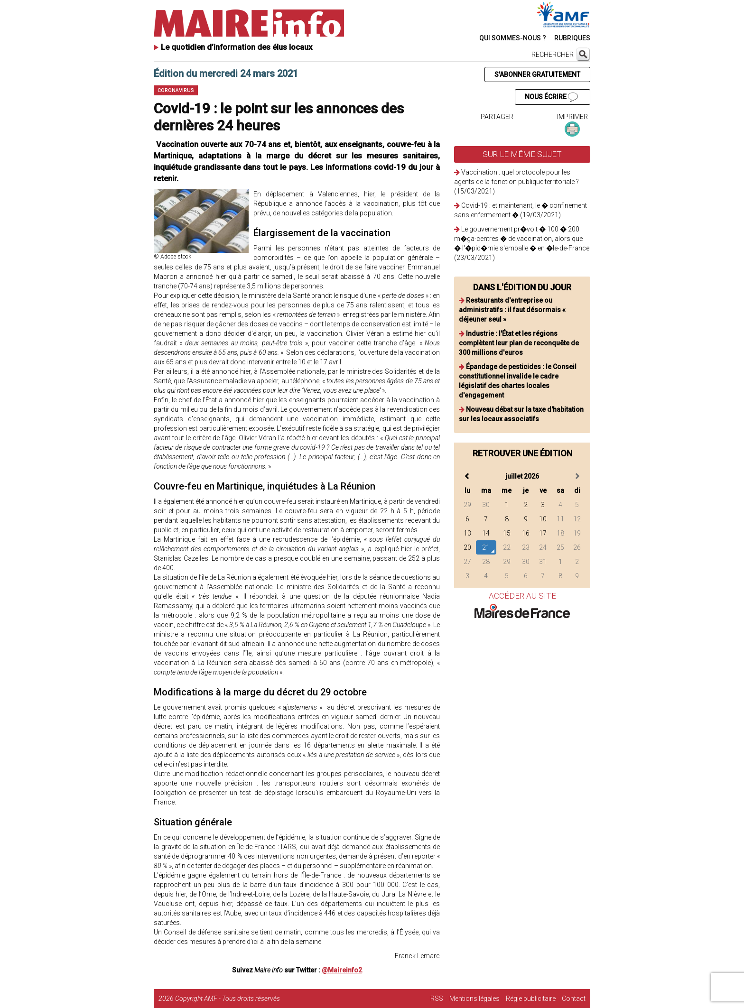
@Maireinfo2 (342, 970)
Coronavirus (176, 90)
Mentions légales (474, 998)
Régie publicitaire (531, 998)
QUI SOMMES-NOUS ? (512, 38)
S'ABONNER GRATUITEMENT (537, 74)
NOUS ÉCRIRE (551, 97)
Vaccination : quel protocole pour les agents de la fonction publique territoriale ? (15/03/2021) (516, 181)
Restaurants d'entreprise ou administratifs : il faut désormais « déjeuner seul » (512, 309)
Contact (574, 998)
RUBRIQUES (572, 38)
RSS (436, 998)
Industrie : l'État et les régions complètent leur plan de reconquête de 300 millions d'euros (519, 343)
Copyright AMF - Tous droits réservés (227, 998)
